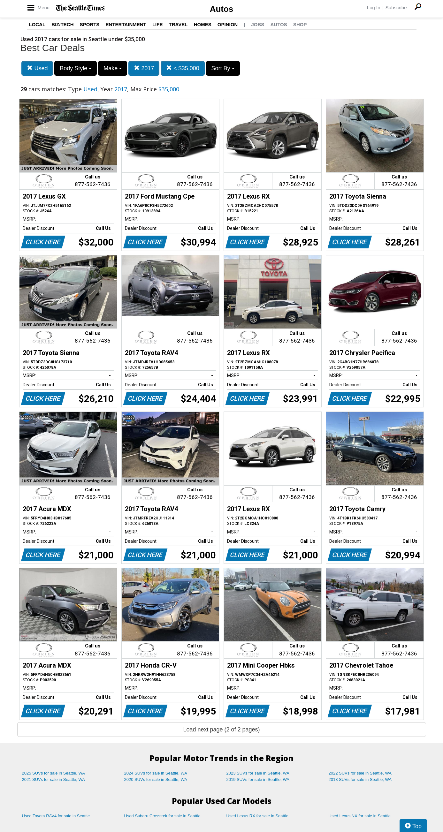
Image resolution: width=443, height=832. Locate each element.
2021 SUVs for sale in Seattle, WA (53, 779)
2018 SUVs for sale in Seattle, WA (360, 779)
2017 (144, 68)
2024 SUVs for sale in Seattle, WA (155, 773)
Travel (178, 24)
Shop (300, 24)
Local (37, 24)
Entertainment (126, 24)
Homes (202, 24)
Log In (373, 7)
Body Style (75, 68)
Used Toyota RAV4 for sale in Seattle (56, 815)
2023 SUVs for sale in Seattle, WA (258, 773)
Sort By (222, 68)
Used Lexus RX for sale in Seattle (257, 815)
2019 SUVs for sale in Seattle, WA (258, 779)
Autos (221, 9)
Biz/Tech (62, 24)
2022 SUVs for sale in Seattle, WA (360, 773)
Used (37, 68)
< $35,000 (182, 68)
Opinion (228, 24)
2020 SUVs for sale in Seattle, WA (155, 779)
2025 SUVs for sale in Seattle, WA (53, 773)
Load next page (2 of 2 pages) (221, 729)
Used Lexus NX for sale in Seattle (360, 815)
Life (157, 24)
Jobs (257, 24)
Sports (90, 24)
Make (112, 68)
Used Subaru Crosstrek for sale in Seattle (162, 815)
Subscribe (396, 7)
